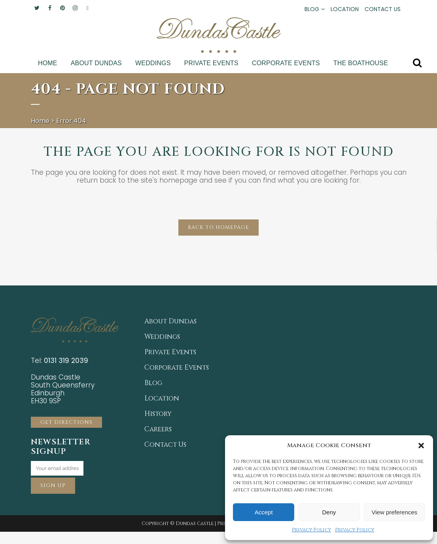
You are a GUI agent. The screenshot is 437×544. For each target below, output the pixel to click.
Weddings (162, 336)
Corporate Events (176, 367)
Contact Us (165, 444)
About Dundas (170, 321)
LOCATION (345, 9)
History (158, 414)
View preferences (395, 512)
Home (40, 120)
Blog (153, 383)
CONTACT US (383, 9)
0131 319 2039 (66, 360)
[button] (421, 446)
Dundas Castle (195, 523)
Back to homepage (218, 227)
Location (161, 398)
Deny (329, 512)
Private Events (170, 352)
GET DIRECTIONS (66, 422)
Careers (158, 429)
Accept (264, 512)
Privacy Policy (311, 530)
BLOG (312, 9)
